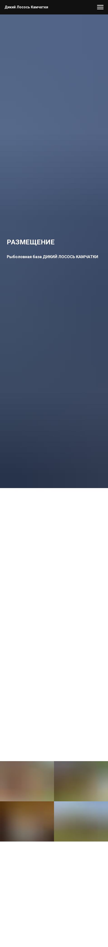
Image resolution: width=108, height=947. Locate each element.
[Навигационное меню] (100, 7)
